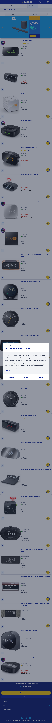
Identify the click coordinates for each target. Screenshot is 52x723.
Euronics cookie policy (12, 368)
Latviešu (7, 346)
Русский (12, 346)
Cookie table (8, 370)
